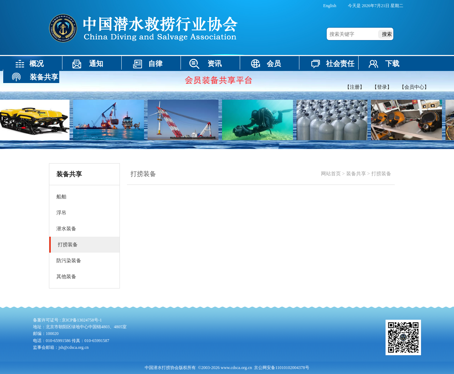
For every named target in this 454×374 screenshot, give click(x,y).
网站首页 (331, 173)
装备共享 (44, 77)
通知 (96, 63)
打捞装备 (381, 173)
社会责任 (340, 63)
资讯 (214, 63)
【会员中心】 (414, 87)
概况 (36, 63)
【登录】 (382, 87)
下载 (392, 63)
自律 (155, 63)
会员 (274, 63)
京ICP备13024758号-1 (82, 320)
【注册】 (355, 87)
